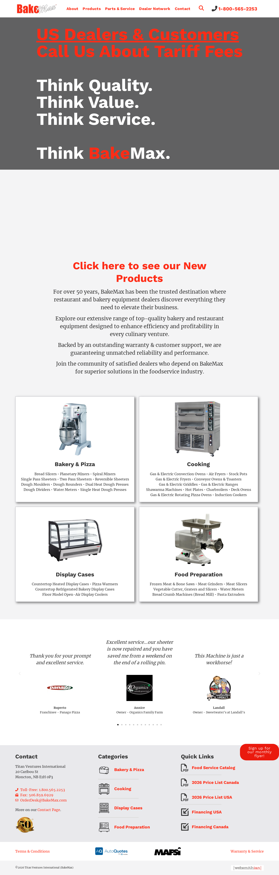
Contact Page (48, 810)
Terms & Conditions (32, 851)
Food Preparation (199, 574)
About (72, 9)
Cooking (198, 464)
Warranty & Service (247, 851)
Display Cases (75, 574)
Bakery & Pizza (75, 464)
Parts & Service (120, 9)
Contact (183, 9)
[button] (19, 673)
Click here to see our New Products (139, 271)
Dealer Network (154, 9)
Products (91, 9)
